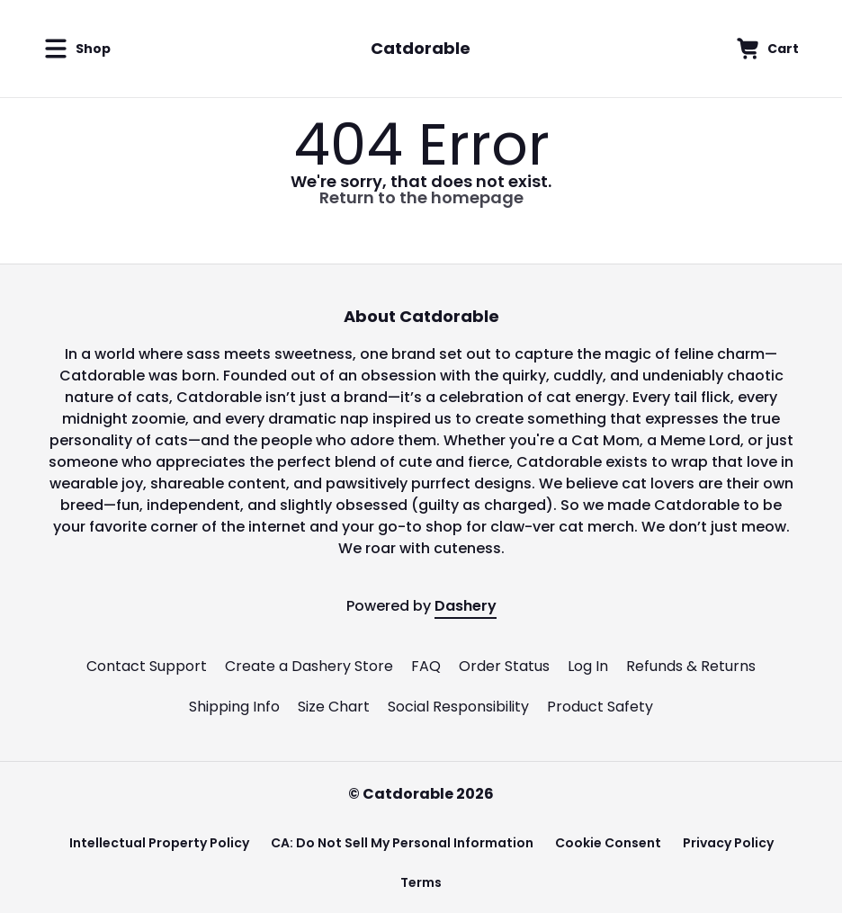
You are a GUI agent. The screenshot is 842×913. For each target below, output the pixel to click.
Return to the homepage (421, 197)
